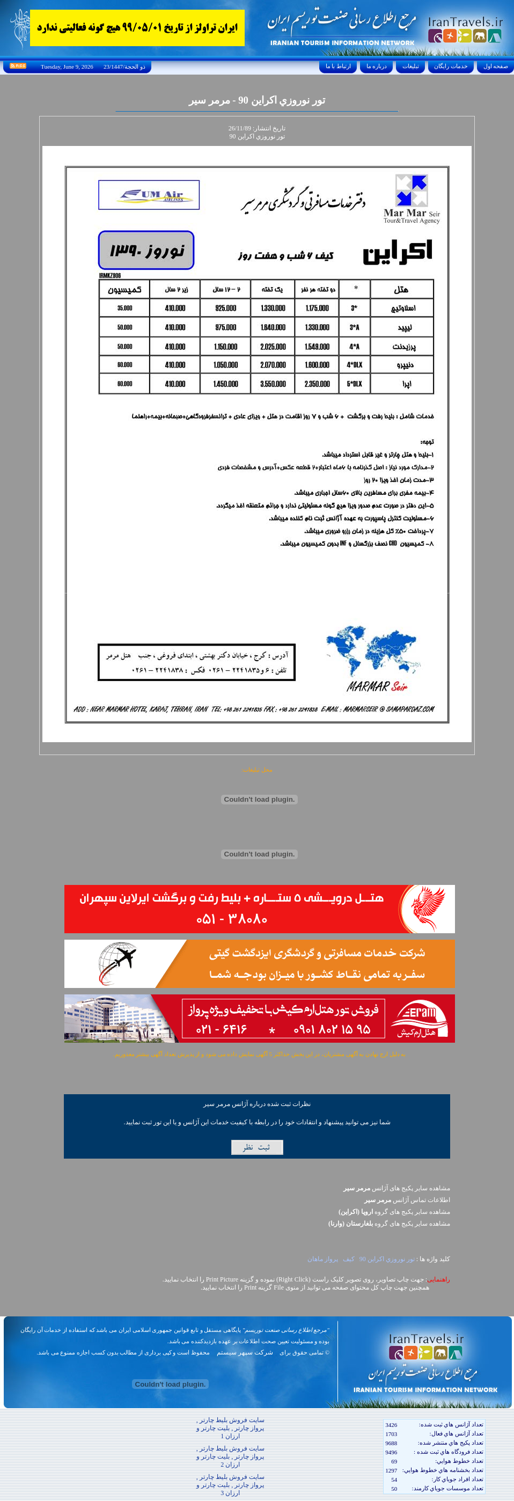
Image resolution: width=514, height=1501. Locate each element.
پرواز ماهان (322, 1259)
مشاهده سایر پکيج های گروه (394, 1212)
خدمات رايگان (451, 66)
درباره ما (376, 66)
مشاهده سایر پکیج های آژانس (396, 1188)
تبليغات (411, 66)
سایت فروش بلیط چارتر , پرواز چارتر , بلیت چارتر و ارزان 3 (230, 1485)
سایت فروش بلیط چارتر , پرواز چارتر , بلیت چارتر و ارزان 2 (230, 1456)
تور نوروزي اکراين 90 (387, 1259)
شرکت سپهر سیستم (245, 1352)
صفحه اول (496, 66)
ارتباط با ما (338, 66)
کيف (349, 1259)
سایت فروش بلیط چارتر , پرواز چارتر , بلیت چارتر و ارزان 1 (230, 1428)
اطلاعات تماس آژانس (407, 1200)
